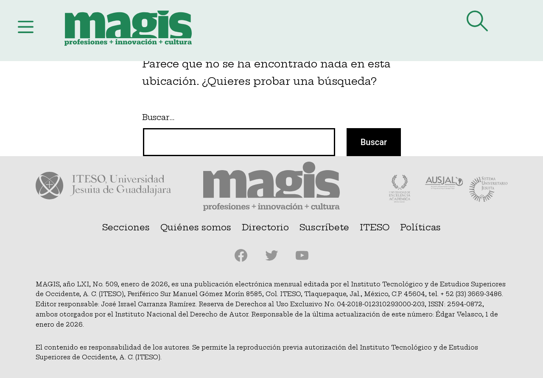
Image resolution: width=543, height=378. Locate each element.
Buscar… (158, 117)
